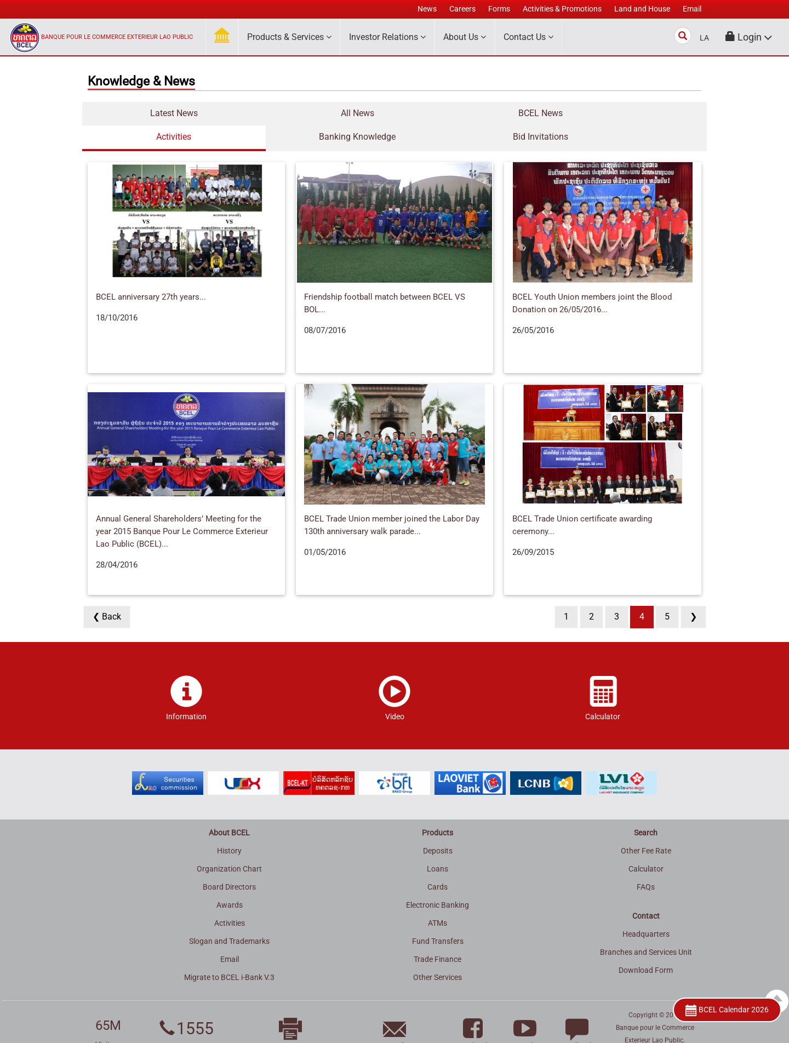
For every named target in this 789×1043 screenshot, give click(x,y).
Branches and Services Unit (646, 928)
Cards (437, 863)
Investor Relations (387, 37)
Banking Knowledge (550, 113)
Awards (229, 881)
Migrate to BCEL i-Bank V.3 (229, 953)
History (229, 827)
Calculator (646, 845)
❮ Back (107, 593)
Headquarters (646, 910)
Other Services (437, 953)
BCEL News (343, 113)
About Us (464, 37)
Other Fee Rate (646, 827)
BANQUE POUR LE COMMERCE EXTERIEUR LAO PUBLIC (117, 37)
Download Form (646, 946)
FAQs (646, 863)
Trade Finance (437, 935)
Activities (446, 113)
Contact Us (528, 37)
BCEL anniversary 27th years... (151, 273)
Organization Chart (229, 845)
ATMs (437, 899)
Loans (437, 845)
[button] (749, 37)
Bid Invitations (655, 113)
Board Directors (229, 863)
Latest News (134, 113)
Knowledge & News (141, 81)
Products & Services (289, 37)
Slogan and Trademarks (229, 917)
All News (238, 113)
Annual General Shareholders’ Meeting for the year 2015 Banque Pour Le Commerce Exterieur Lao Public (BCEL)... (182, 507)
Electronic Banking (437, 881)
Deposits (438, 827)
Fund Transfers (438, 917)
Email (229, 935)
